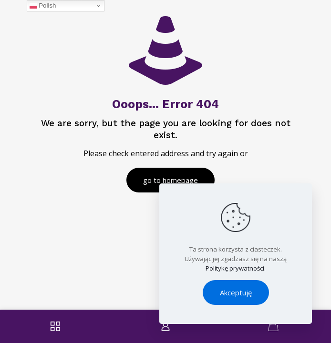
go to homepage (170, 180)
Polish (43, 6)
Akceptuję (236, 292)
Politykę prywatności (235, 268)
